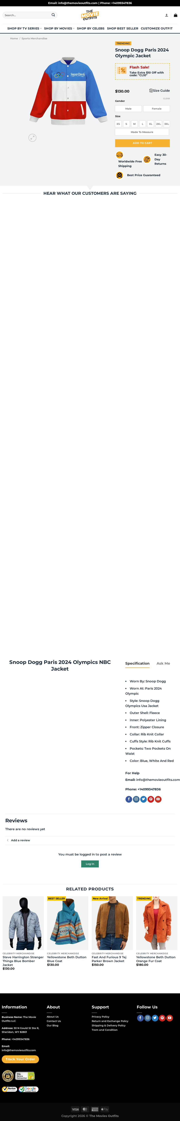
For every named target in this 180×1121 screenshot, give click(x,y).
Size (117, 116)
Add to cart (142, 143)
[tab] (137, 663)
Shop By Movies (59, 28)
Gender (120, 101)
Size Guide (161, 90)
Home (14, 38)
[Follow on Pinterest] (150, 799)
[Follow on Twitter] (143, 799)
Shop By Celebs (91, 28)
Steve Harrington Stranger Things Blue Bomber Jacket (23, 960)
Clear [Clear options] (166, 98)
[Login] (166, 15)
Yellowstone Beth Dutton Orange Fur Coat (156, 959)
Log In (90, 864)
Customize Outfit (157, 28)
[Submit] (53, 15)
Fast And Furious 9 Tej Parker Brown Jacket (109, 959)
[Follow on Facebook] (129, 799)
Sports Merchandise (34, 38)
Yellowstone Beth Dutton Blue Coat (66, 959)
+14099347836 (149, 789)
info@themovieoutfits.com (158, 780)
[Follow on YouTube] (158, 799)
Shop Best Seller (122, 28)
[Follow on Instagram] (136, 799)
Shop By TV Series (24, 28)
